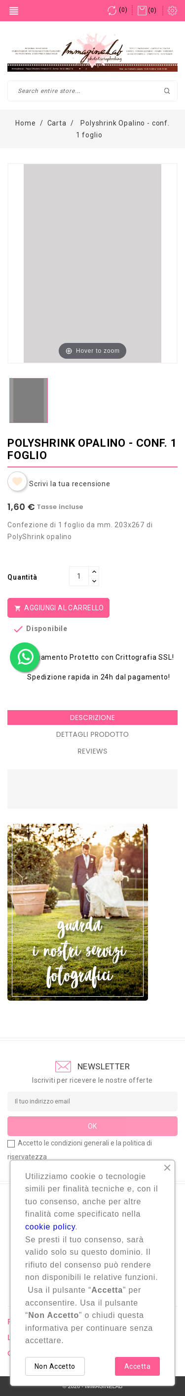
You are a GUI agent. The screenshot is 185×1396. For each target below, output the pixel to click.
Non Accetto (55, 1366)
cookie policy (50, 1227)
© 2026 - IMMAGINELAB (93, 1386)
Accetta (137, 1366)
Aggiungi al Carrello (58, 608)
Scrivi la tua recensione (70, 484)
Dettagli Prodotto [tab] (92, 734)
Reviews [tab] (92, 751)
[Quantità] (79, 576)
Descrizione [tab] (92, 717)
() (117, 9)
